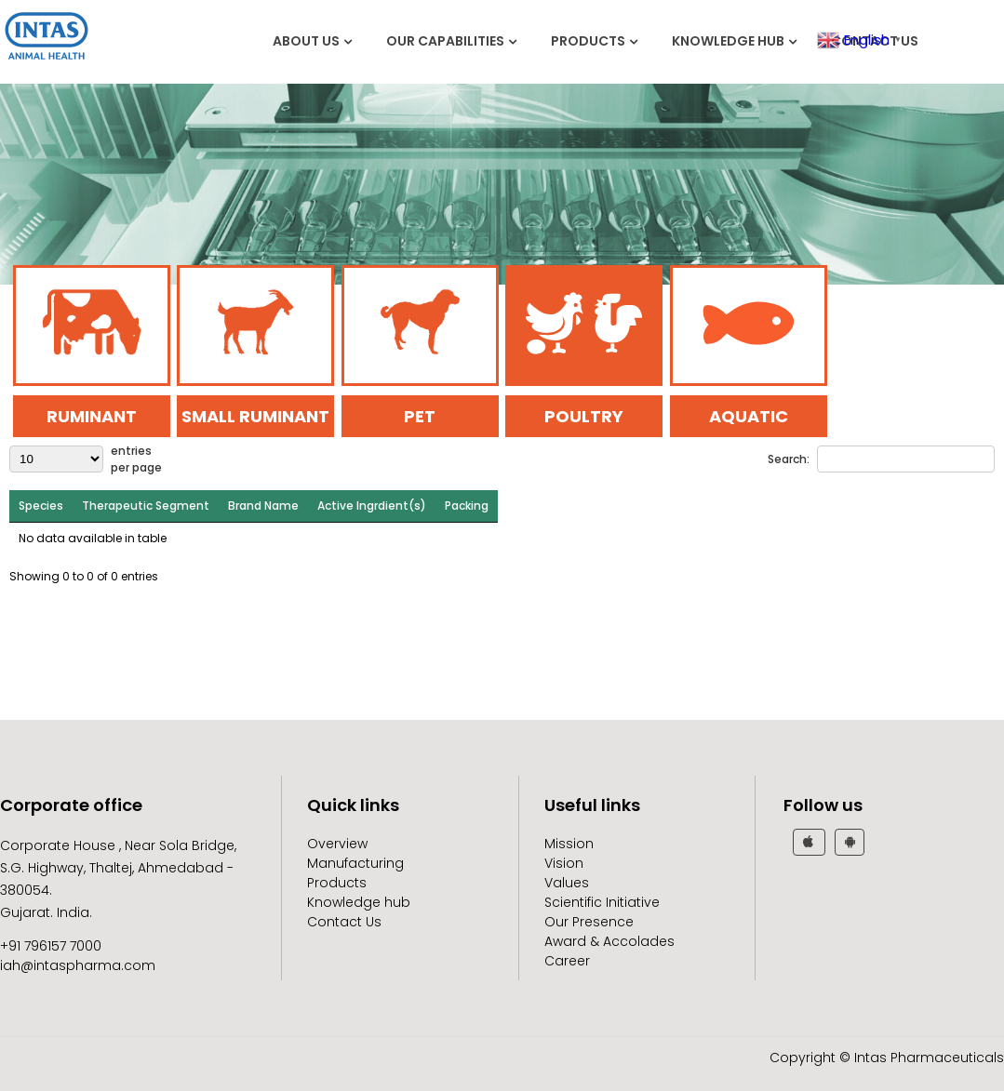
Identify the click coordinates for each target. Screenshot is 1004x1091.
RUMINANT (92, 416)
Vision (563, 863)
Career (567, 960)
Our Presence (589, 921)
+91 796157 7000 (50, 946)
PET (419, 416)
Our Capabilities (445, 41)
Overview (337, 843)
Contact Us (344, 921)
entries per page (136, 459)
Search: (789, 459)
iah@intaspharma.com (77, 965)
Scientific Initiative (602, 902)
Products (588, 41)
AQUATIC (748, 416)
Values (566, 882)
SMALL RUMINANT (255, 416)
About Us (306, 41)
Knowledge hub (728, 41)
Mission (569, 843)
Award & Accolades (609, 941)
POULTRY (583, 416)
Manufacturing (355, 863)
